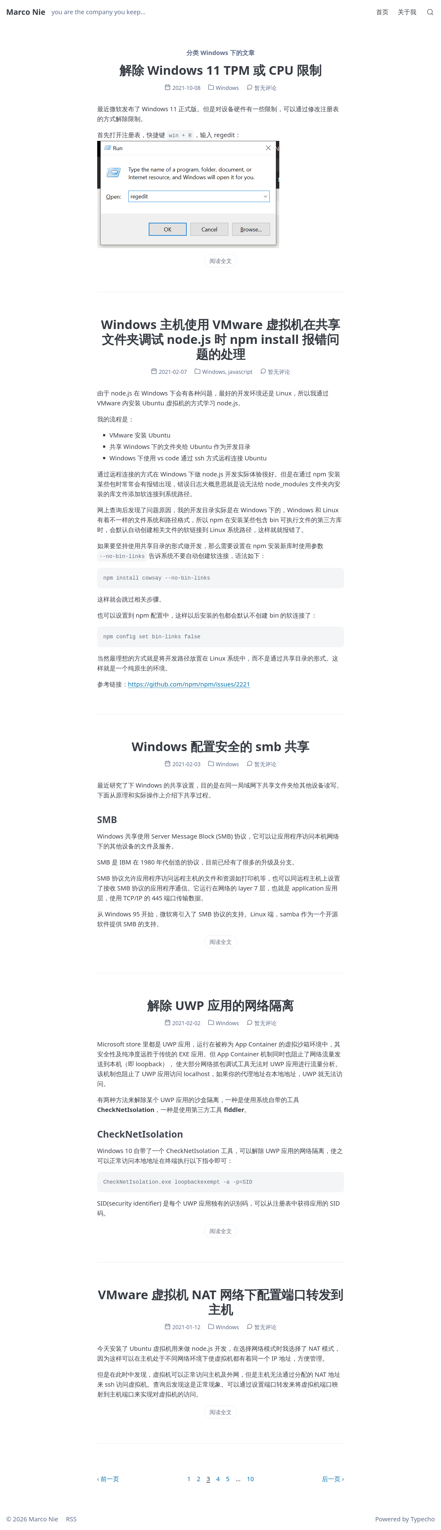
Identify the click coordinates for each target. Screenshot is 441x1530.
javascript (240, 371)
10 (250, 1479)
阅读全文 (221, 260)
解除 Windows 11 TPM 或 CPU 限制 (220, 69)
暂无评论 (265, 87)
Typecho (422, 1519)
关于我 (407, 12)
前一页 (110, 1479)
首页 (382, 12)
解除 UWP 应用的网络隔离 (220, 1005)
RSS (71, 1519)
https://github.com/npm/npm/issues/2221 (189, 684)
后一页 (331, 1479)
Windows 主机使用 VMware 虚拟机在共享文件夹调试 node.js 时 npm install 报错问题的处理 (220, 339)
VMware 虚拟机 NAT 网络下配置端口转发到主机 (220, 1302)
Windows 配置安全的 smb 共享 (221, 746)
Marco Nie (25, 11)
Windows (227, 87)
